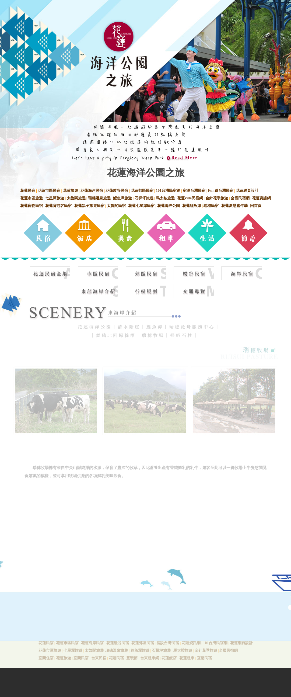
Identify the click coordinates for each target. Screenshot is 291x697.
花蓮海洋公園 (168, 206)
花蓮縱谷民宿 (117, 191)
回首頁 (255, 206)
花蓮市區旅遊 (31, 198)
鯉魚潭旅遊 (122, 198)
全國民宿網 (240, 198)
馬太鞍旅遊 (165, 198)
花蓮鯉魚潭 (191, 206)
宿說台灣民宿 (194, 191)
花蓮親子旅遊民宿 (89, 206)
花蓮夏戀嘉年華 (234, 206)
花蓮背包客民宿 (58, 206)
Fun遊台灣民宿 (220, 191)
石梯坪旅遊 (144, 198)
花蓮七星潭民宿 (141, 206)
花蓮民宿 (27, 191)
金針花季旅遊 (216, 198)
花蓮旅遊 (70, 191)
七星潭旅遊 (54, 198)
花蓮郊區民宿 (142, 191)
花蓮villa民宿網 (190, 198)
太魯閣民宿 (116, 206)
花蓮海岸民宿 (91, 191)
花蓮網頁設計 (247, 191)
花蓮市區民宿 (49, 191)
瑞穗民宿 (211, 206)
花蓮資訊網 (261, 198)
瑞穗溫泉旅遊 (99, 198)
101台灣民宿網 (168, 191)
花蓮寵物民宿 (31, 206)
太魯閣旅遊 (76, 198)
